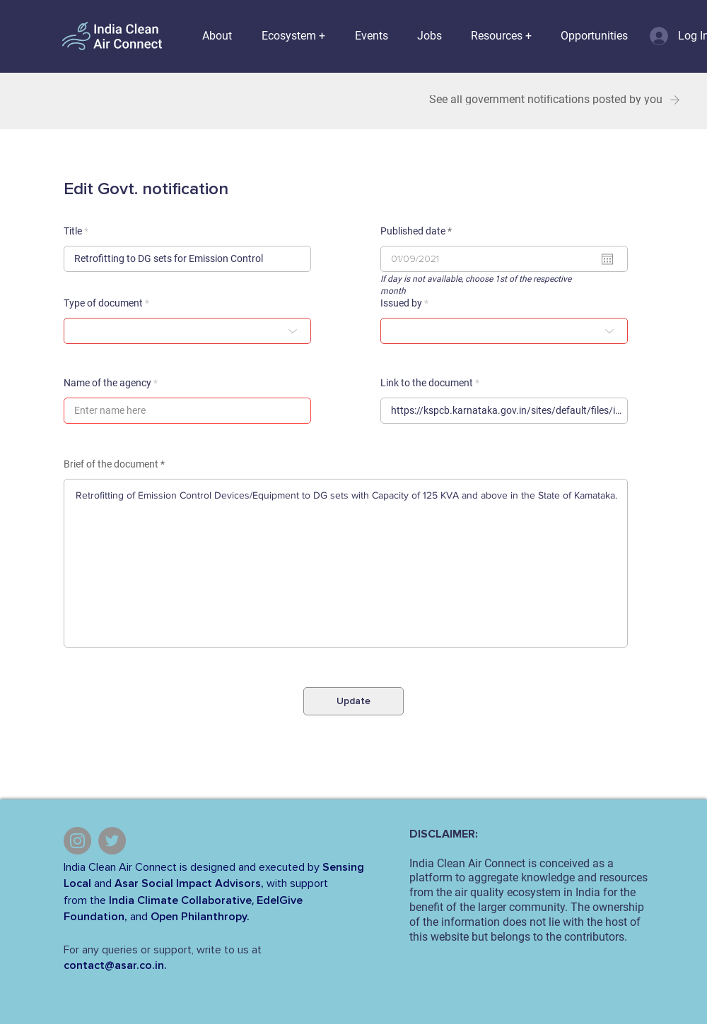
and (103, 883)
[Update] (353, 701)
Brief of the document (111, 464)
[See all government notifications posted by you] (553, 100)
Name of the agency (107, 383)
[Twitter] (112, 841)
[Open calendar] (607, 259)
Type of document (103, 303)
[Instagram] (77, 841)
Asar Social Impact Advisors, (189, 883)
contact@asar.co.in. (115, 965)
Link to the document (426, 383)
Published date (418, 231)
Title (73, 231)
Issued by (401, 303)
